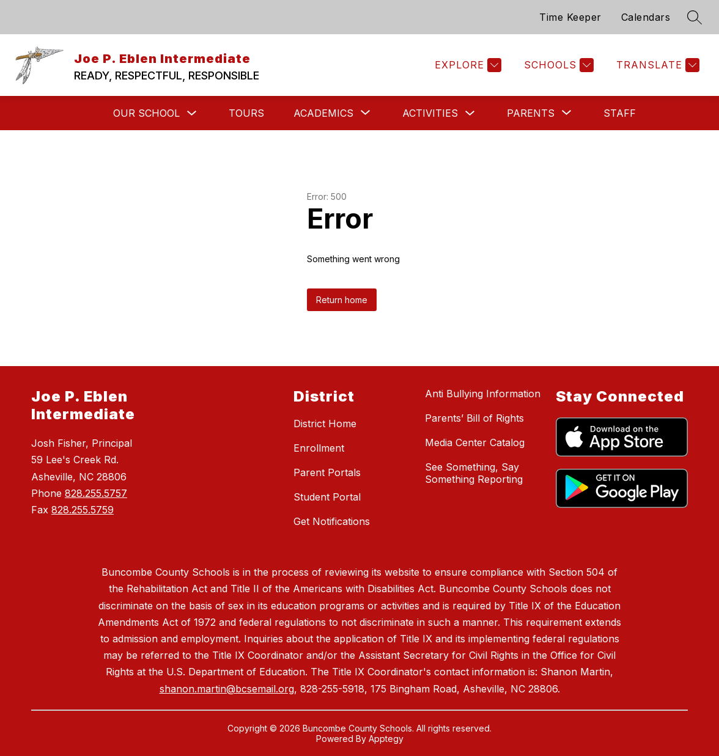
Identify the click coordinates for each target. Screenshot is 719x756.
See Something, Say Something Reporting (474, 473)
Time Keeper (570, 17)
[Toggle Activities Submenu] (470, 113)
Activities (430, 113)
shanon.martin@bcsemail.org (227, 689)
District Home (324, 423)
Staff (619, 113)
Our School (146, 113)
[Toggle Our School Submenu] (192, 113)
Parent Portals (327, 472)
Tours (246, 113)
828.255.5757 (96, 493)
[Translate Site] (656, 65)
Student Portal (327, 497)
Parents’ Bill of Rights (474, 418)
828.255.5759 (82, 510)
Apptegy (386, 738)
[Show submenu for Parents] (531, 113)
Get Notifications (331, 521)
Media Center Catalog (475, 442)
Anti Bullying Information (482, 393)
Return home (341, 300)
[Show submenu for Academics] (323, 113)
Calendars (646, 17)
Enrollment (318, 448)
